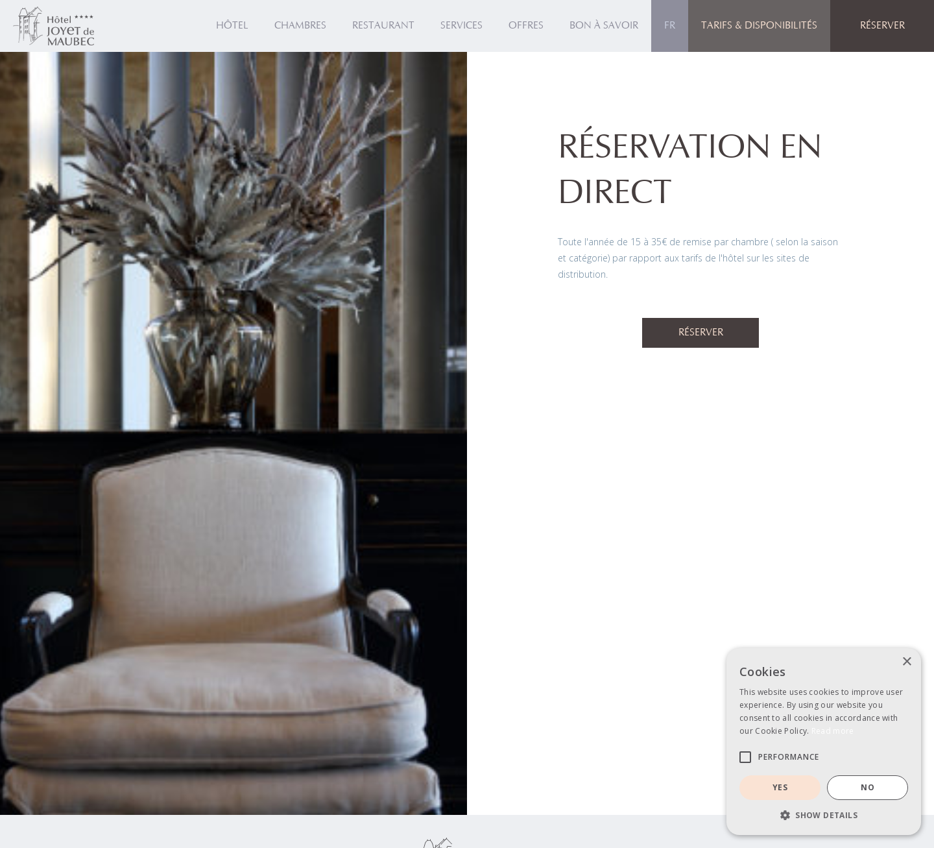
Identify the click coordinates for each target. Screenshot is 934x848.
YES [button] (779, 787)
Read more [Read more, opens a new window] (832, 730)
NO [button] (867, 787)
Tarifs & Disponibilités (759, 26)
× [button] (906, 662)
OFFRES (526, 26)
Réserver (700, 333)
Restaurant (383, 26)
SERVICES (461, 26)
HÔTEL (232, 26)
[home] (53, 25)
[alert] (823, 741)
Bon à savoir (603, 26)
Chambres (300, 26)
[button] (669, 26)
